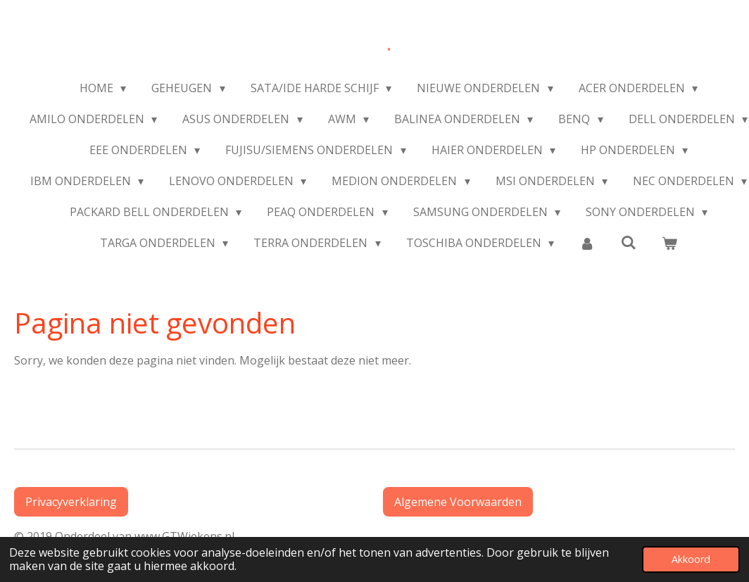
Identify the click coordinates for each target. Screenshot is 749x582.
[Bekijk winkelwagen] (669, 243)
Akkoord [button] (691, 559)
